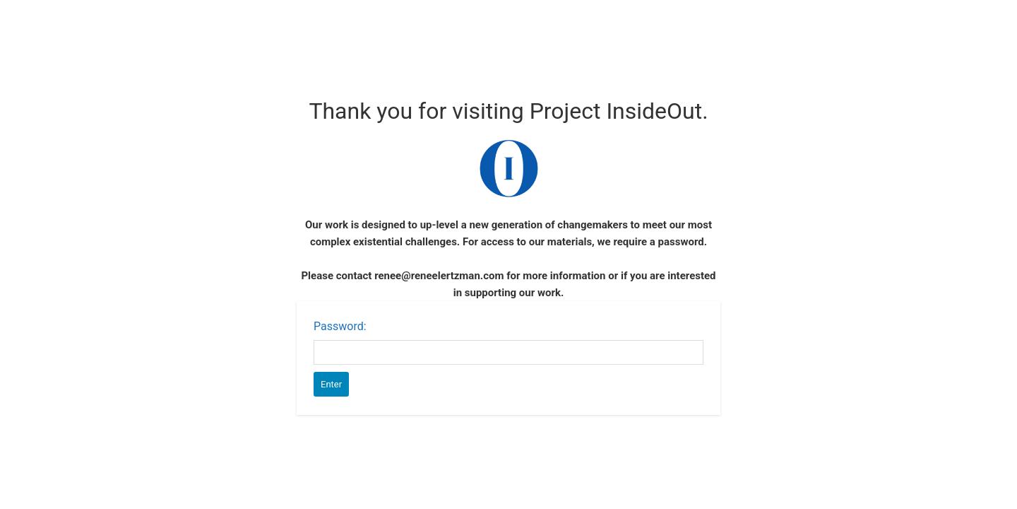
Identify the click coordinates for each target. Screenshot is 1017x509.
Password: (340, 326)
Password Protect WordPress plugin (509, 169)
